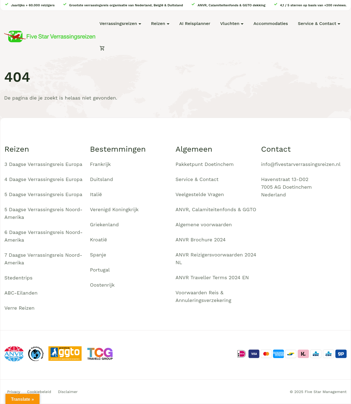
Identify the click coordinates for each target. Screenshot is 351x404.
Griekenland (104, 224)
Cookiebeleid (39, 391)
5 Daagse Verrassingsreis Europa (43, 194)
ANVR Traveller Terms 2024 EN (212, 277)
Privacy (13, 391)
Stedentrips (18, 278)
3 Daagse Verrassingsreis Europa (43, 164)
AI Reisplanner (194, 23)
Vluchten (229, 23)
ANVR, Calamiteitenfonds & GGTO (216, 209)
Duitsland (101, 179)
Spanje (98, 255)
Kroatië (98, 239)
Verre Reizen (19, 308)
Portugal (100, 270)
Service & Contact (317, 23)
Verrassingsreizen (118, 23)
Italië (96, 194)
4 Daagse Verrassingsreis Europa (43, 179)
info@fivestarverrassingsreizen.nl (301, 164)
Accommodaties (270, 23)
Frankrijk (100, 164)
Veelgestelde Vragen (200, 194)
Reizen (158, 23)
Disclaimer (68, 391)
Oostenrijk (102, 285)
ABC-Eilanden (21, 293)
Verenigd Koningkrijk (114, 209)
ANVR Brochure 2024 (201, 239)
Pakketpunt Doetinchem (205, 164)
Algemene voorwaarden (204, 224)
